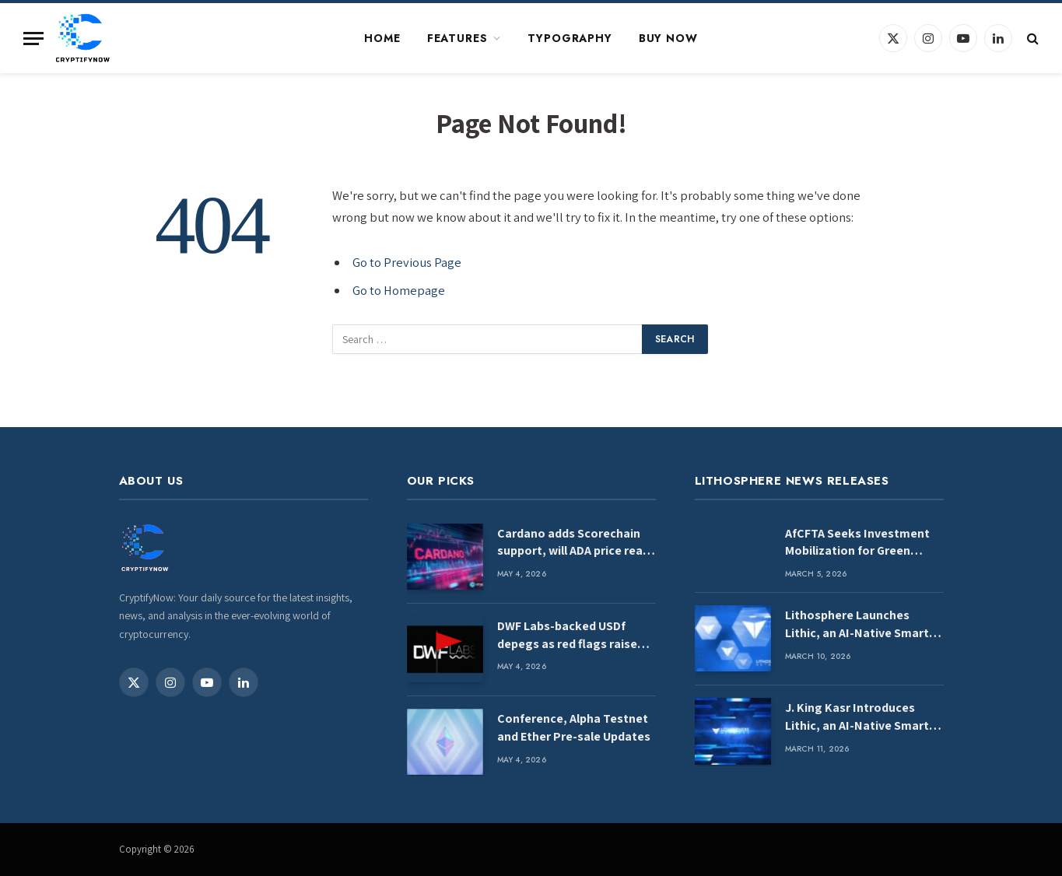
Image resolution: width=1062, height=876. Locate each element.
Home (382, 38)
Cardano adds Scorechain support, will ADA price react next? (575, 543)
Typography (569, 38)
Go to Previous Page (406, 262)
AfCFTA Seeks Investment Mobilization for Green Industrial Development (857, 543)
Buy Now (668, 38)
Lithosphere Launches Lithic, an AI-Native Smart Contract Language (857, 625)
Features (457, 38)
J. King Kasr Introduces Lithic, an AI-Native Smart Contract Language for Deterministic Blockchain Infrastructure (857, 717)
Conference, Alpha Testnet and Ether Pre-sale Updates (573, 727)
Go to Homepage (398, 290)
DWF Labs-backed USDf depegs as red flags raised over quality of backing (570, 635)
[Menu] (33, 38)
